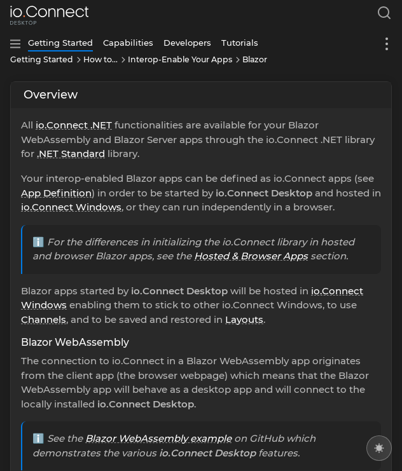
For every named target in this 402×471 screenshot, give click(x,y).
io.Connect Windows (71, 207)
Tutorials (239, 43)
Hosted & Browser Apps (251, 256)
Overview (51, 95)
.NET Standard (71, 153)
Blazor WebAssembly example (158, 438)
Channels (43, 319)
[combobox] (381, 15)
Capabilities (128, 43)
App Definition (56, 193)
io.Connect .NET (74, 125)
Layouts (244, 319)
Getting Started (60, 43)
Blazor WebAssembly (75, 342)
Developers (187, 43)
